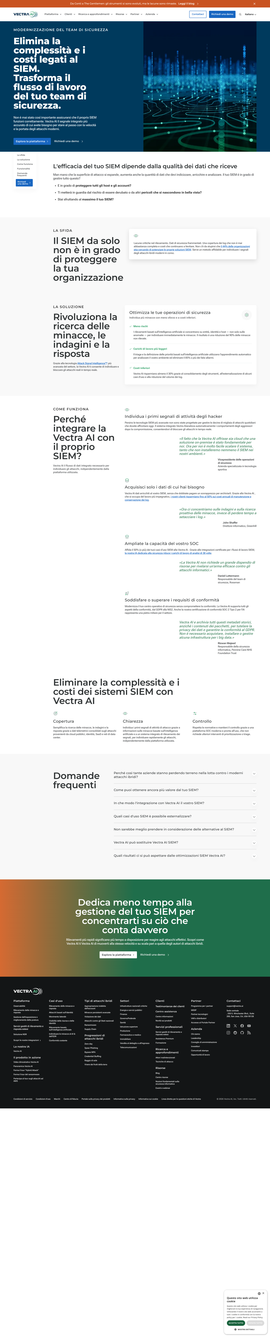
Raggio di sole (90, 1060)
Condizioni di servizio (23, 1099)
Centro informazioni (164, 1016)
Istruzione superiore (129, 1027)
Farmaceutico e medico (130, 1035)
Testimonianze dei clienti (170, 1006)
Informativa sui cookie (148, 1099)
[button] (250, 14)
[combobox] (259, 1293)
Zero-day (88, 1044)
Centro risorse (162, 1077)
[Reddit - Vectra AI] (235, 1032)
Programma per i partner (202, 1006)
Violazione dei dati (92, 1017)
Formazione (161, 1043)
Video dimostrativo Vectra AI (26, 1062)
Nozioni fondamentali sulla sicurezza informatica (167, 1082)
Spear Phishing (91, 1048)
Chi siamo (195, 1034)
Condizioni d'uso (43, 1099)
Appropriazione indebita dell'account (95, 1007)
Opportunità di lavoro (200, 1055)
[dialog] (245, 1312)
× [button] (263, 1293)
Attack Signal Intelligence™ (92, 363)
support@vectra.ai (235, 1006)
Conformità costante (58, 1040)
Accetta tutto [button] (236, 1323)
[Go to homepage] (26, 14)
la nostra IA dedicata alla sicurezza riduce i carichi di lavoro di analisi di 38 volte (168, 553)
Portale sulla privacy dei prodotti (96, 1099)
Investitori (195, 1046)
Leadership (196, 1038)
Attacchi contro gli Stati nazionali (99, 1021)
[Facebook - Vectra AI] (242, 1026)
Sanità (123, 1022)
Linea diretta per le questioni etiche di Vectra (181, 1099)
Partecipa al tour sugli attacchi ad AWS (28, 1080)
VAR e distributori (198, 1018)
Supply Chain (90, 1029)
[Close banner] (254, 4)
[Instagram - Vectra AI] (228, 1032)
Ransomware (90, 1025)
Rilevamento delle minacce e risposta (26, 1011)
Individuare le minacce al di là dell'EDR (62, 1035)
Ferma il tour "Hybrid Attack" (26, 1070)
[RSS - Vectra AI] (249, 1032)
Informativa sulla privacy (124, 1099)
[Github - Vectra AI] (242, 1032)
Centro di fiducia (71, 1099)
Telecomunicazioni (128, 1047)
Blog (158, 1073)
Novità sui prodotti (164, 1021)
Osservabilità (19, 1006)
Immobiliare (125, 1039)
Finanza (123, 1014)
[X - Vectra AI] (235, 1026)
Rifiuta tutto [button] (255, 1323)
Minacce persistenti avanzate (97, 1012)
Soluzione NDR (20, 1034)
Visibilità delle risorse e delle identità (61, 1022)
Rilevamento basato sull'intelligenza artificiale (60, 1028)
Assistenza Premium (165, 1039)
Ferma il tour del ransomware (26, 1074)
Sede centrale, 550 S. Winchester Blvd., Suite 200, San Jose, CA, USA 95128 (240, 1014)
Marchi (57, 1099)
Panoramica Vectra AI (23, 1066)
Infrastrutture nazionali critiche (133, 1006)
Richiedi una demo (222, 14)
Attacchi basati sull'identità (61, 1012)
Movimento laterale (57, 1017)
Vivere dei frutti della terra (95, 1064)
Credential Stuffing (92, 1056)
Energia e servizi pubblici (131, 1010)
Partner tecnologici (199, 1014)
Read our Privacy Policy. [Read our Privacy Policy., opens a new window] (253, 1317)
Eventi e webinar (163, 1088)
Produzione (125, 1031)
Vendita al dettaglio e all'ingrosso (134, 1043)
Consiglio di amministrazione (204, 1042)
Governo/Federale (128, 1018)
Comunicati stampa (199, 1051)
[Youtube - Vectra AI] (249, 1026)
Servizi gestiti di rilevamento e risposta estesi (169, 1033)
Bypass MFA (89, 1052)
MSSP (193, 1010)
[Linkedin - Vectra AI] (228, 1026)
